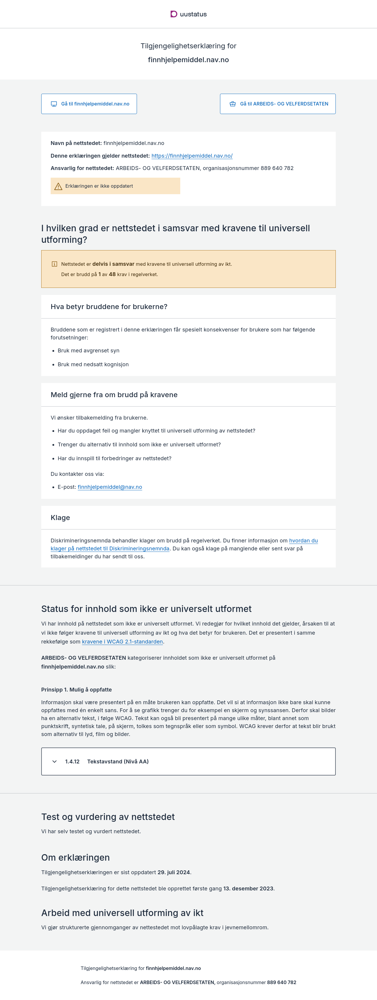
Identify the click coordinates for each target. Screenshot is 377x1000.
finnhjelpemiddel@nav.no (110, 487)
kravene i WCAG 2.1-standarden (122, 641)
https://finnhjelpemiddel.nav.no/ (192, 156)
